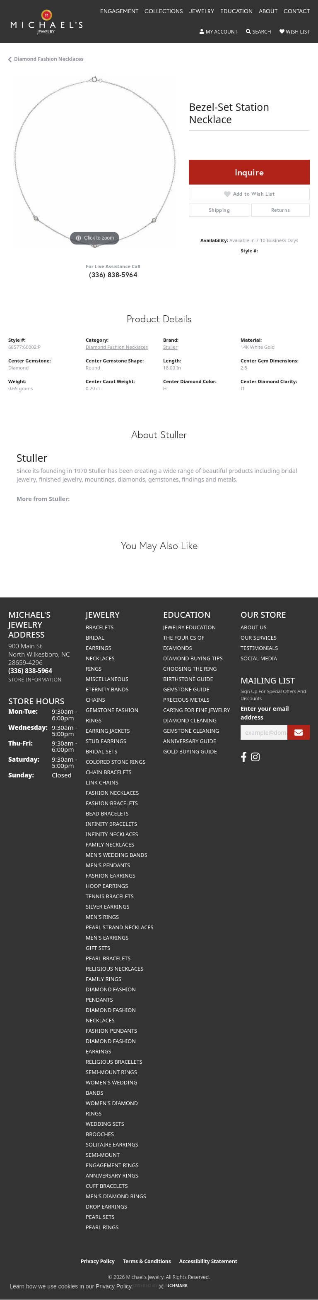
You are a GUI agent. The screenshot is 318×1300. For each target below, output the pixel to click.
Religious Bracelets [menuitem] (114, 1061)
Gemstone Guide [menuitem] (186, 689)
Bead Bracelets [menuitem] (107, 813)
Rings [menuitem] (93, 668)
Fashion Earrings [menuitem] (110, 875)
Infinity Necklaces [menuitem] (112, 834)
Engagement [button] (119, 11)
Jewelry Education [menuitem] (189, 627)
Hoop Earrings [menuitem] (107, 886)
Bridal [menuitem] (95, 637)
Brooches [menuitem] (100, 1134)
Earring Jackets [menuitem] (108, 730)
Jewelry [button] (201, 11)
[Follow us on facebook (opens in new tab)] (244, 757)
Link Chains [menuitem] (102, 782)
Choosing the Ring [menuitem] (190, 668)
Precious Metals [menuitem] (186, 699)
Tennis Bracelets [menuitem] (110, 896)
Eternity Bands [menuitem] (107, 689)
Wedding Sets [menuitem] (105, 1123)
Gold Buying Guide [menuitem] (190, 751)
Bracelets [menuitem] (99, 627)
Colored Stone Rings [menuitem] (115, 761)
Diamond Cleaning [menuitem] (190, 720)
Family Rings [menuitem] (103, 979)
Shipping (219, 210)
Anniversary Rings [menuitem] (112, 1175)
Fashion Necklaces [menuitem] (112, 792)
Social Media (259, 658)
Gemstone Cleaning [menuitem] (191, 730)
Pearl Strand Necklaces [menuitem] (119, 927)
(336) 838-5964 (113, 274)
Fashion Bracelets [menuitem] (112, 803)
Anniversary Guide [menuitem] (189, 741)
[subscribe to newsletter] (298, 732)
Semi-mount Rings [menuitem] (111, 1072)
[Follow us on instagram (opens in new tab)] (255, 757)
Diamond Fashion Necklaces (49, 58)
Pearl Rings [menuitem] (102, 1227)
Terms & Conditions (147, 1261)
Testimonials (259, 648)
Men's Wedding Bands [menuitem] (116, 855)
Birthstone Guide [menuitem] (188, 679)
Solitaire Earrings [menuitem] (112, 1144)
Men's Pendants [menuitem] (108, 865)
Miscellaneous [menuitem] (107, 679)
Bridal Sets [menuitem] (101, 751)
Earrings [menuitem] (98, 648)
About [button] (268, 11)
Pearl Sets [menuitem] (100, 1217)
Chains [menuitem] (95, 699)
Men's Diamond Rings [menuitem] (116, 1196)
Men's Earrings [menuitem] (107, 937)
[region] (94, 162)
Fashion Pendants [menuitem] (111, 1030)
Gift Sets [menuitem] (98, 948)
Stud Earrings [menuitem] (106, 741)
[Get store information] (35, 679)
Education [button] (236, 11)
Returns (280, 210)
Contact (297, 11)
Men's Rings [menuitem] (102, 917)
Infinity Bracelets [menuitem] (111, 823)
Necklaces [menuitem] (100, 658)
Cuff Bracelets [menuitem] (107, 1186)
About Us (254, 627)
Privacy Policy (98, 1261)
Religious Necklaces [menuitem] (114, 968)
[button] (219, 32)
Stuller (170, 347)
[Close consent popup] (161, 1286)
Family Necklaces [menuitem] (110, 844)
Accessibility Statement (208, 1261)
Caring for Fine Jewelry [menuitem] (196, 710)
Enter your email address (265, 713)
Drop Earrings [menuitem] (106, 1206)
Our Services (259, 637)
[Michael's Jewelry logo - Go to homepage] (50, 21)
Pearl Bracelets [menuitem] (108, 958)
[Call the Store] (30, 671)
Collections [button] (164, 11)
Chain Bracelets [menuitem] (109, 772)
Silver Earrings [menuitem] (108, 906)
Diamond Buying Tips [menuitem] (193, 658)
